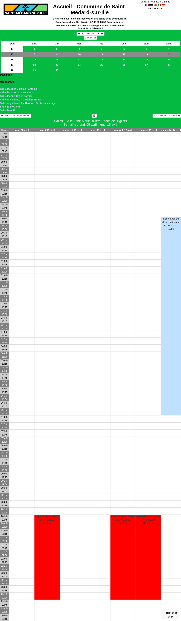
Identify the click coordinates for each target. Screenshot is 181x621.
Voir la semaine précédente (15, 115)
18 (101, 59)
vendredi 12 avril (123, 130)
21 (169, 59)
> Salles (4, 78)
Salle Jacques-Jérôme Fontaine (18, 89)
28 (169, 65)
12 (124, 54)
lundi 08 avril (22, 130)
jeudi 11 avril (98, 130)
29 (34, 70)
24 (79, 65)
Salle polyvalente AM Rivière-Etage (20, 99)
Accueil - (89, 9)
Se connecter (155, 8)
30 (57, 70)
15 (12, 54)
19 (124, 59)
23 (57, 65)
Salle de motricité (10, 106)
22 (34, 65)
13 (146, 54)
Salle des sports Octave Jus (16, 92)
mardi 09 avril (47, 130)
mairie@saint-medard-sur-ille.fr (106, 25)
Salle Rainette (8, 110)
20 (146, 59)
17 (79, 59)
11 (101, 54)
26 (124, 65)
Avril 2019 (90, 33)
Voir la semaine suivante (167, 115)
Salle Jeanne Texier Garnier (16, 96)
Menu (90, 28)
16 (12, 59)
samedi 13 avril (148, 130)
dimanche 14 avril (171, 130)
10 (79, 54)
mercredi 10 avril (72, 130)
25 (101, 65)
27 (146, 65)
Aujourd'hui (90, 37)
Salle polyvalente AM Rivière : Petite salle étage (28, 103)
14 (12, 49)
